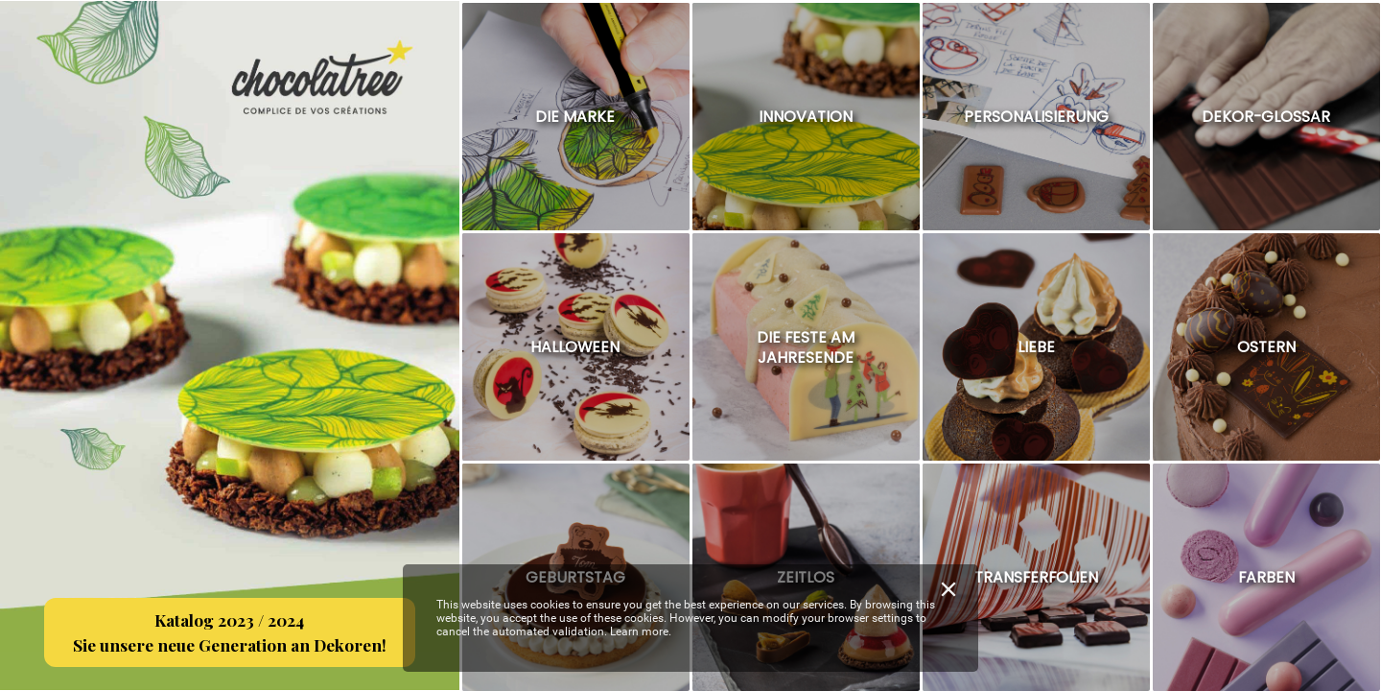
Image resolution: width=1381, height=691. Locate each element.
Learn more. (640, 631)
